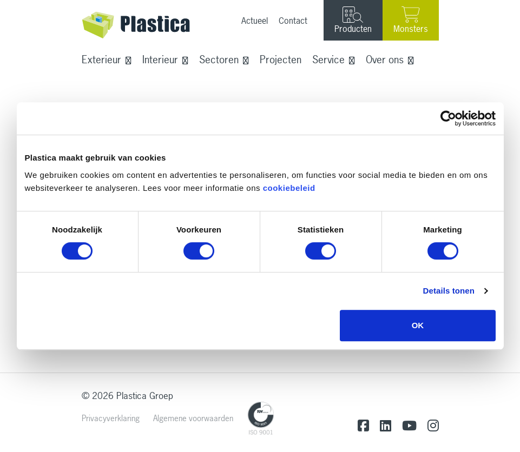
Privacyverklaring (111, 418)
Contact (293, 20)
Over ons (385, 59)
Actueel (254, 20)
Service (328, 59)
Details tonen (449, 290)
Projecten (280, 59)
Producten (353, 20)
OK (418, 325)
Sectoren (219, 59)
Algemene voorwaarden (193, 418)
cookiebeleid (289, 187)
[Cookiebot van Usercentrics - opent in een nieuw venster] (448, 118)
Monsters (410, 20)
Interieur (160, 59)
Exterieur (101, 59)
